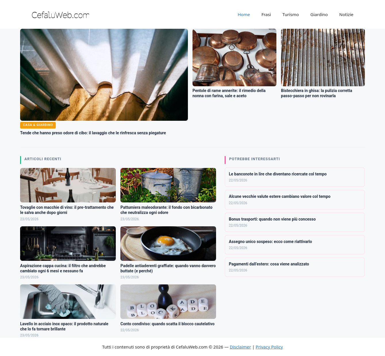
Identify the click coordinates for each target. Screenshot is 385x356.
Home (244, 14)
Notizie (346, 14)
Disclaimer (240, 347)
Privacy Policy (269, 347)
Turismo (290, 14)
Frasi (266, 14)
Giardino (319, 14)
